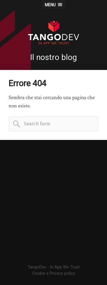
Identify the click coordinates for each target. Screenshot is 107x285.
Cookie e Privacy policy (53, 273)
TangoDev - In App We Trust (54, 267)
